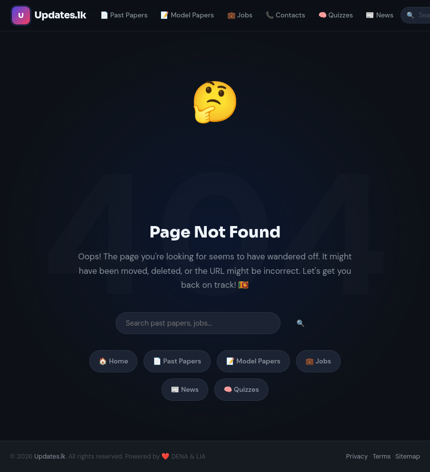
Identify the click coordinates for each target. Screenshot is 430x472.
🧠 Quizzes (335, 15)
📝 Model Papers (187, 15)
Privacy (357, 456)
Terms (382, 456)
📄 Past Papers (123, 15)
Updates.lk (49, 456)
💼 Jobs (240, 15)
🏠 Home (113, 361)
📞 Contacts (285, 15)
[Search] (198, 323)
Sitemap (407, 456)
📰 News (379, 15)
